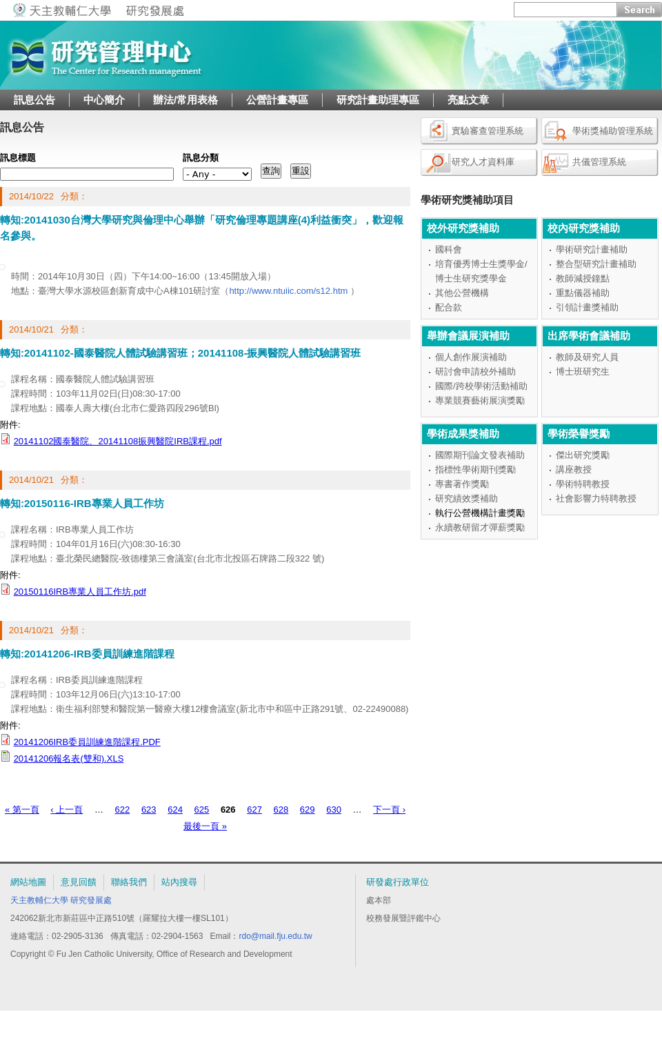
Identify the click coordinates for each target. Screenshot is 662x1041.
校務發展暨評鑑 (395, 918)
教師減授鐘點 (583, 278)
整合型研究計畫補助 (596, 264)
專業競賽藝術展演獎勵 (480, 400)
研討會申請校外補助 (475, 371)
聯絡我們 (129, 882)
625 (202, 809)
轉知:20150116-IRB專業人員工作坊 (82, 503)
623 (149, 809)
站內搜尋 (179, 882)
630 (333, 809)
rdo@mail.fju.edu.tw (275, 936)
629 (307, 809)
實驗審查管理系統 (487, 131)
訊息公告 (34, 100)
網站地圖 (28, 882)
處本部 (378, 900)
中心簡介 (104, 100)
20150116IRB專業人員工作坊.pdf (80, 591)
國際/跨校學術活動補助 (481, 386)
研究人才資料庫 (483, 162)
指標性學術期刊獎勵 (475, 469)
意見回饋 (79, 882)
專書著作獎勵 (462, 484)
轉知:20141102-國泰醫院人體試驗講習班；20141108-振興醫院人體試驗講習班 (180, 353)
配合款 (448, 307)
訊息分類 (201, 157)
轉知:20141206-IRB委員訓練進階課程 (87, 654)
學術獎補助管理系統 (612, 131)
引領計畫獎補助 (587, 307)
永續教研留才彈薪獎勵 (480, 527)
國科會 (448, 249)
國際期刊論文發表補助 (480, 455)
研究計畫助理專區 (378, 100)
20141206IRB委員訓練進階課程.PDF (87, 742)
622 (122, 809)
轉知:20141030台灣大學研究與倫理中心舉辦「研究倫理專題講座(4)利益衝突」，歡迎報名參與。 (201, 227)
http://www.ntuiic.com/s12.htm (288, 291)
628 (281, 809)
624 (175, 809)
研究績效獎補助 (466, 498)
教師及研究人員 (587, 357)
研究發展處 (91, 900)
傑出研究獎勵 (583, 455)
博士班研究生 (583, 371)
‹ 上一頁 (66, 809)
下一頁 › (389, 809)
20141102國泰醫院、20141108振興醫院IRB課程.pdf (118, 441)
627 (254, 809)
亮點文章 (468, 100)
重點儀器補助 (583, 293)
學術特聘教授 (583, 484)
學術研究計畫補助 (592, 249)
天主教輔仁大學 (39, 900)
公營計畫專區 (277, 100)
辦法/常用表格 (185, 100)
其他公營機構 (462, 293)
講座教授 (574, 469)
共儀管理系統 (599, 162)
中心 (432, 918)
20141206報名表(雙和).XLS (69, 758)
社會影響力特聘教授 (596, 498)
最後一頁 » (205, 826)
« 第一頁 (22, 809)
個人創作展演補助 (471, 357)
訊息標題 (18, 157)
